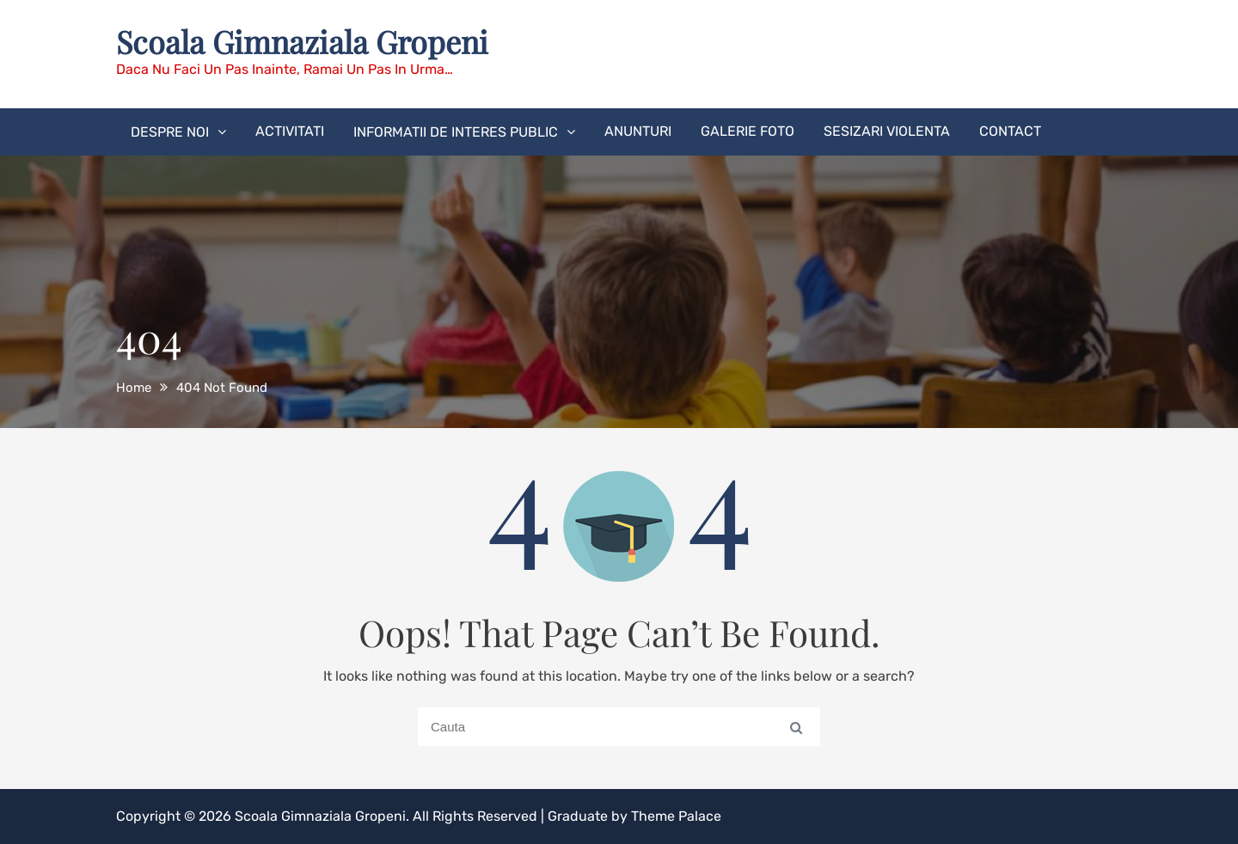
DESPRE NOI (170, 132)
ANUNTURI (637, 131)
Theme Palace (676, 816)
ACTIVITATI (289, 131)
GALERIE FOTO (747, 131)
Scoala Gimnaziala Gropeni (302, 41)
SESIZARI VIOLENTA (887, 131)
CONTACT (1010, 131)
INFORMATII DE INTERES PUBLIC (455, 132)
